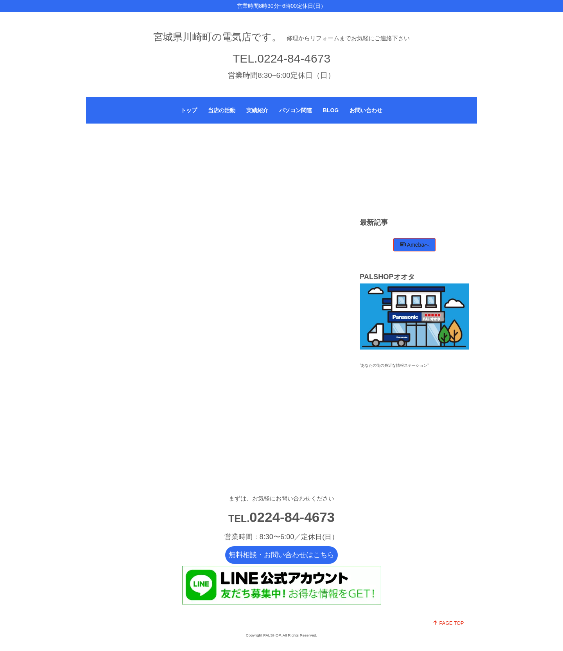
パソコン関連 (295, 110)
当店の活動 (221, 110)
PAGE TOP (448, 623)
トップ (189, 110)
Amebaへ (415, 245)
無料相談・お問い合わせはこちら (281, 555)
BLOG (331, 110)
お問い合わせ (366, 110)
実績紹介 (257, 110)
